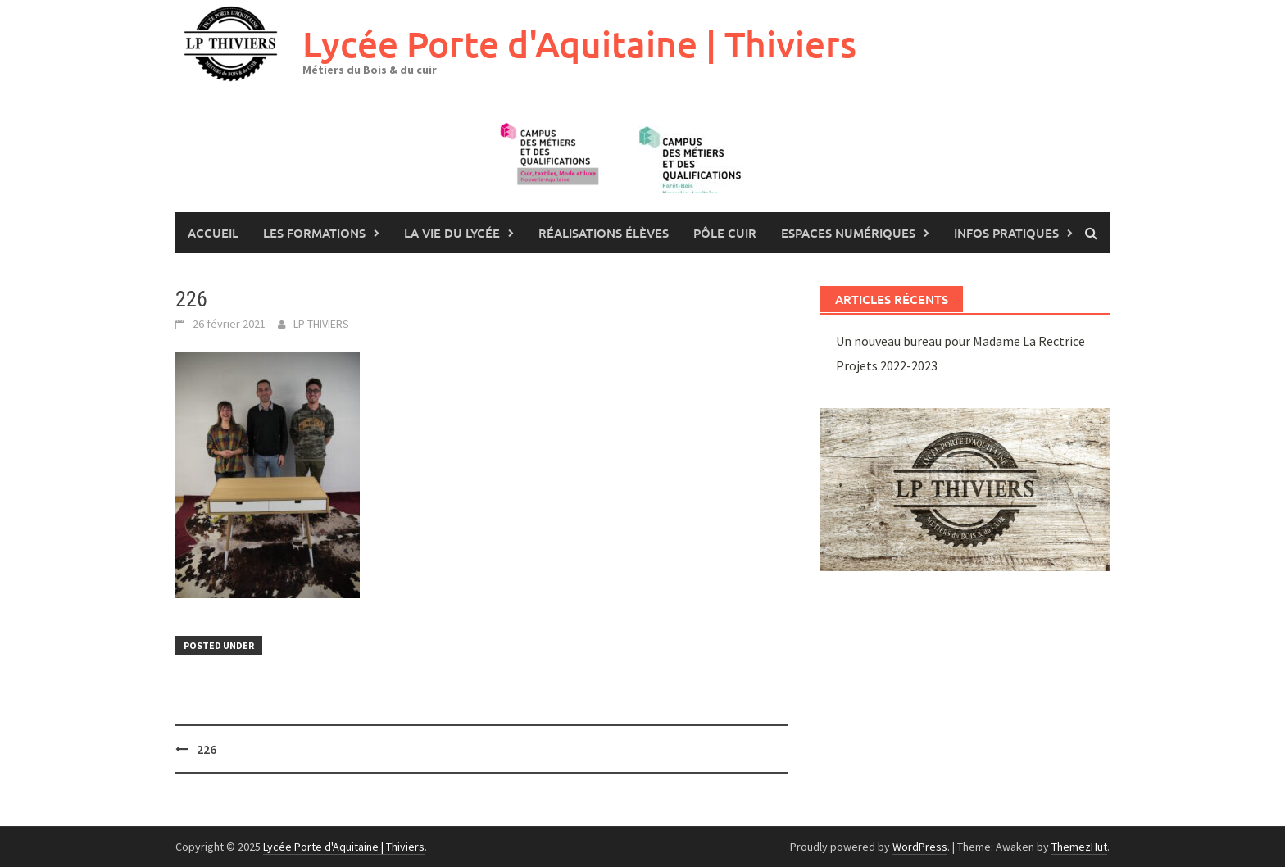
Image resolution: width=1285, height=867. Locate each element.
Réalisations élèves (603, 233)
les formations (314, 233)
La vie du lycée (452, 233)
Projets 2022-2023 (887, 365)
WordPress (919, 846)
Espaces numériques (848, 233)
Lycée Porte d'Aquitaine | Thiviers (579, 43)
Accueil (213, 233)
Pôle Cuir (724, 233)
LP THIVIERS (321, 323)
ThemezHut (1079, 846)
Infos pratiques (1006, 233)
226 (206, 749)
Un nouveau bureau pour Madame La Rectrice (960, 341)
